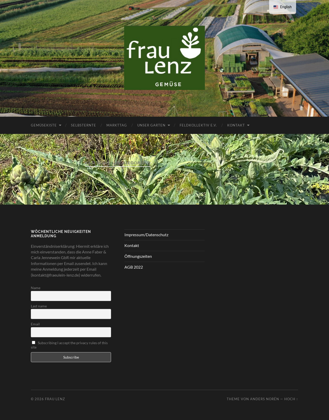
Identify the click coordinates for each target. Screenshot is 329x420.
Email (35, 324)
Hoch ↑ (291, 399)
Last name (39, 306)
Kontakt (236, 125)
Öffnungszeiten (138, 256)
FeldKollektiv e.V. (198, 125)
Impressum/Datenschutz (146, 234)
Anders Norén (264, 399)
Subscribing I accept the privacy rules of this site (69, 345)
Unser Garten (151, 125)
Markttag (116, 125)
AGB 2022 (133, 266)
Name (35, 288)
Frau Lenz (55, 399)
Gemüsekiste (44, 125)
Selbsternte (83, 125)
